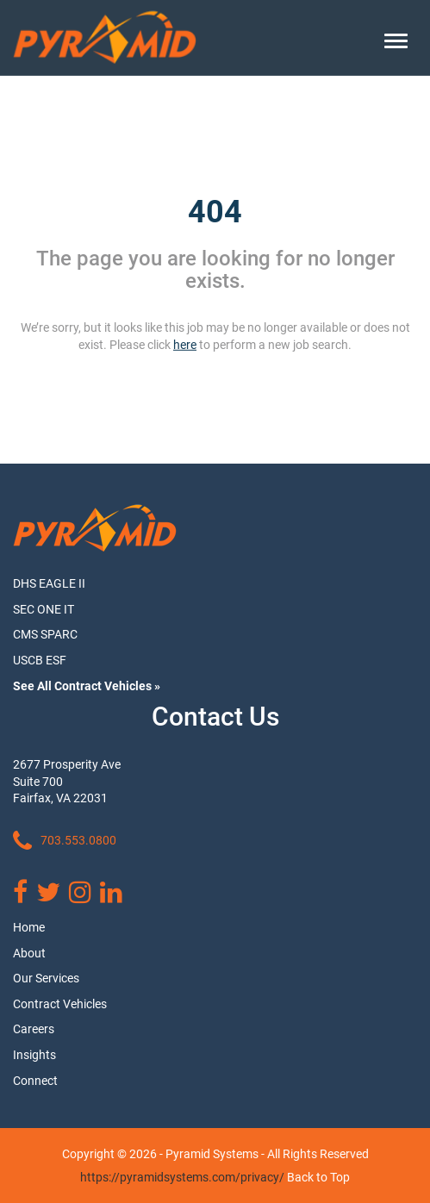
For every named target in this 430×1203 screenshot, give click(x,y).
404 (215, 212)
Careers (33, 1029)
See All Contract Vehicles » (86, 686)
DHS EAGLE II (49, 583)
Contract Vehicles (60, 1004)
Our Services (46, 978)
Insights (34, 1055)
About (29, 953)
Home (29, 927)
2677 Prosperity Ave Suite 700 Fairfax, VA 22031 (67, 781)
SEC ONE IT (43, 609)
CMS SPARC (45, 634)
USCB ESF (39, 660)
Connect (35, 1081)
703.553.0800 (64, 841)
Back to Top (318, 1177)
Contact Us (215, 716)
